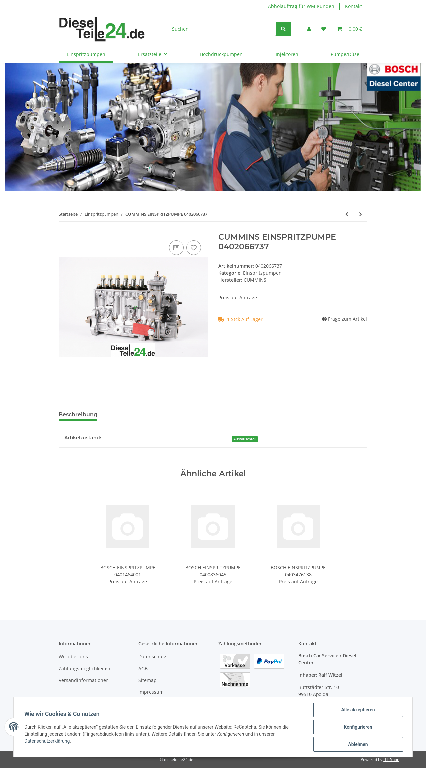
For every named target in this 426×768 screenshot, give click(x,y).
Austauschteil (244, 439)
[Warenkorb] (349, 28)
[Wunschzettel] (323, 28)
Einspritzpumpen (262, 273)
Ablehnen (358, 744)
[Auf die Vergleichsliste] (176, 247)
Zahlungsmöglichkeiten (84, 668)
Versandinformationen (84, 680)
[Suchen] (221, 29)
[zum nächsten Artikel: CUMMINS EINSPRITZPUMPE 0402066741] (360, 214)
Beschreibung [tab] (78, 414)
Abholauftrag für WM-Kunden (301, 6)
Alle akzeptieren (358, 709)
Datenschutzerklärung (47, 741)
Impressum (151, 692)
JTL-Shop (391, 759)
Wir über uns (73, 656)
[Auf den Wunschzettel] (193, 247)
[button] (309, 28)
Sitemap (147, 680)
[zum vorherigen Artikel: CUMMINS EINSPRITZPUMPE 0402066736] (347, 214)
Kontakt (353, 6)
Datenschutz (152, 656)
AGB (143, 668)
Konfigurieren (358, 727)
